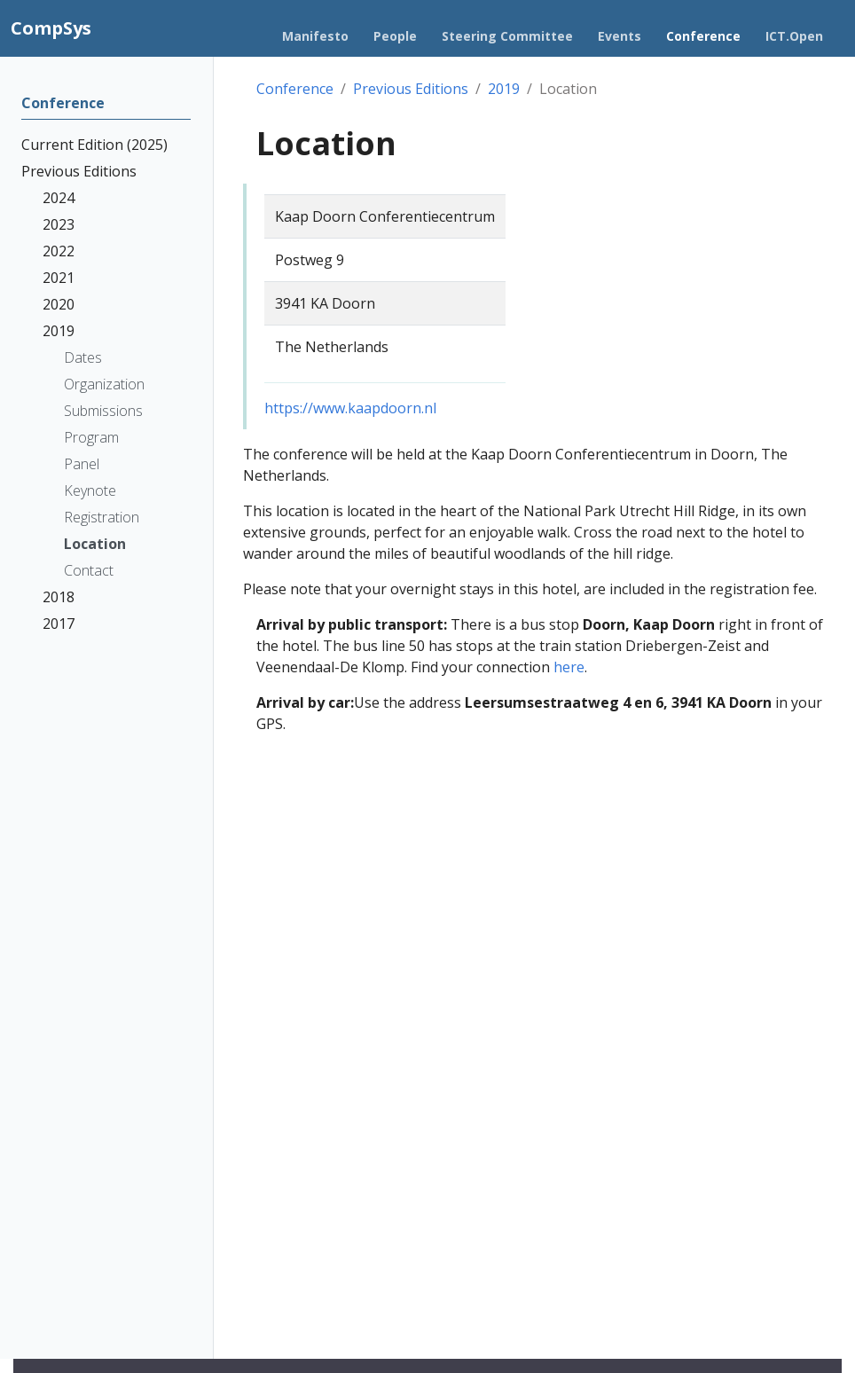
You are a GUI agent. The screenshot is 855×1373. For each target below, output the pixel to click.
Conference (294, 88)
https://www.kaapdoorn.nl (350, 408)
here (568, 667)
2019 (504, 88)
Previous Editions (410, 88)
